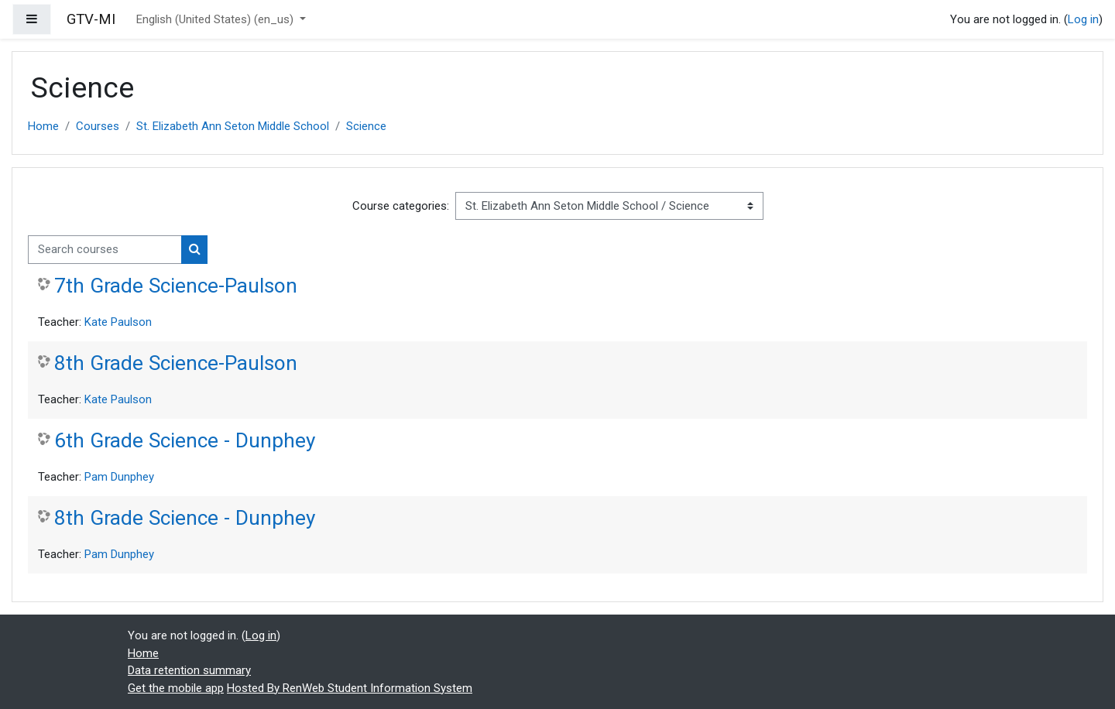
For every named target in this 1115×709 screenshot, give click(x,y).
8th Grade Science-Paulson (175, 363)
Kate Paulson (118, 322)
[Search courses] (105, 249)
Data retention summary (189, 670)
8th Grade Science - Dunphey (184, 517)
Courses (97, 126)
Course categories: (400, 206)
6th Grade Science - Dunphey (184, 440)
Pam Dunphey (119, 477)
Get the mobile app (176, 688)
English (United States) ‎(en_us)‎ (216, 19)
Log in (1083, 19)
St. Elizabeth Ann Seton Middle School (232, 126)
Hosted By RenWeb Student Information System (349, 688)
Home (43, 126)
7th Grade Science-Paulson (175, 285)
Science (366, 126)
